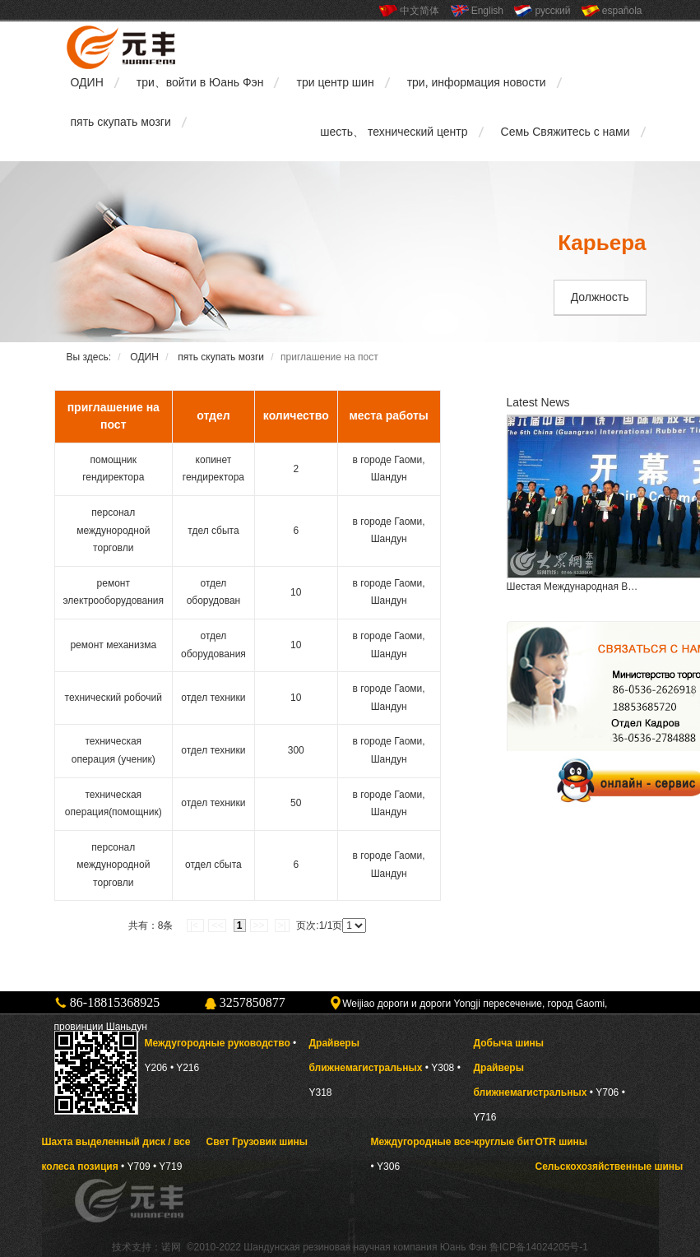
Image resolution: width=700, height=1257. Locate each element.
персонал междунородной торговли (113, 530)
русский (552, 10)
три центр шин (334, 82)
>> (259, 925)
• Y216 (184, 1068)
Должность (600, 297)
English (487, 10)
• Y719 (167, 1166)
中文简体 (419, 10)
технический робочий (113, 697)
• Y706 (604, 1092)
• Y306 (386, 1166)
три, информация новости (476, 82)
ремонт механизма (113, 645)
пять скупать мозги (121, 121)
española (622, 10)
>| (282, 925)
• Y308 (440, 1068)
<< (217, 925)
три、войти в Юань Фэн (200, 82)
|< (195, 925)
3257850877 (252, 1002)
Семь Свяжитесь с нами (565, 131)
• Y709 (136, 1166)
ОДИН (87, 82)
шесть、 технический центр (393, 131)
